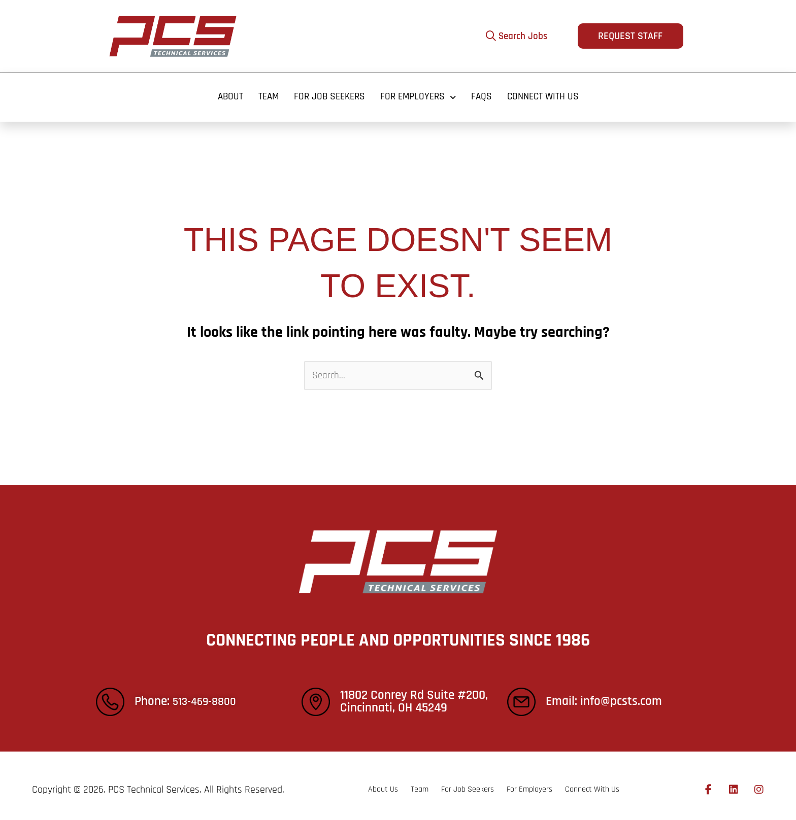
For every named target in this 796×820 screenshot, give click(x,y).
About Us (347, 782)
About (223, 93)
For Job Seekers (327, 93)
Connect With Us (548, 93)
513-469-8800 (208, 694)
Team (263, 93)
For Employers (419, 93)
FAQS (484, 93)
